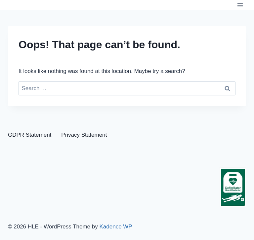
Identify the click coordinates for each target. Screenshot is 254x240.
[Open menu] (240, 5)
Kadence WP (115, 226)
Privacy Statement (84, 135)
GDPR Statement (29, 135)
